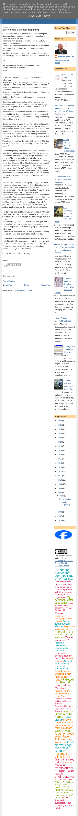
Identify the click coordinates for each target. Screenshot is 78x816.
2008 (60, 488)
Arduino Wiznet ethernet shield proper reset (68, 145)
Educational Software (64, 706)
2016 (60, 454)
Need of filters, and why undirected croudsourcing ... (63, 665)
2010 (60, 480)
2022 (60, 437)
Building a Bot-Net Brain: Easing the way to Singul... (64, 784)
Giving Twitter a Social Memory (62, 624)
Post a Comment (9, 281)
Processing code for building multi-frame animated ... (63, 701)
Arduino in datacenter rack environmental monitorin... (62, 646)
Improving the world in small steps (64, 634)
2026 (60, 421)
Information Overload (62, 687)
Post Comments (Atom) (23, 290)
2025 (60, 425)
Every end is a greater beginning (20, 29)
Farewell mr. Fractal (64, 681)
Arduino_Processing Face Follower (68, 349)
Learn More (35, 16)
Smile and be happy (64, 715)
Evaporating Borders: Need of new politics (63, 656)
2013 (60, 467)
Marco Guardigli (66, 56)
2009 (60, 484)
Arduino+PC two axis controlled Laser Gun (63, 693)
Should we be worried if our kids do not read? (63, 675)
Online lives (62, 730)
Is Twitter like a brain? (64, 639)
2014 (60, 463)
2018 (60, 450)
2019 (60, 446)
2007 (60, 493)
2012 (60, 471)
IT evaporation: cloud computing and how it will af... (64, 804)
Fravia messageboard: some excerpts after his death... (65, 723)
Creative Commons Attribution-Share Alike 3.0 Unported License (64, 562)
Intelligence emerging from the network (64, 619)
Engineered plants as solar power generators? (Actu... (64, 794)
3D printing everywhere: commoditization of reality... (64, 574)
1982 (60, 516)
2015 (60, 459)
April (62, 496)
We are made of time (64, 583)
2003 (60, 512)
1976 (60, 520)
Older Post (45, 285)
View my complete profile (65, 778)
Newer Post (7, 285)
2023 (60, 433)
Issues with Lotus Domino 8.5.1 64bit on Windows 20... (64, 605)
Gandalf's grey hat (64, 761)
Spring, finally (62, 788)
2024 (60, 429)
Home (26, 285)
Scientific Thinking (61, 612)
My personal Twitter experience (64, 600)
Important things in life (62, 755)
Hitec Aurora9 (65, 762)
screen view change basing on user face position (63, 587)
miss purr (68, 711)
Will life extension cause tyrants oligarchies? (63, 595)
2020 (60, 442)
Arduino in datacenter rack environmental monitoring (62, 179)
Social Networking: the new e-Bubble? (64, 746)
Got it (47, 16)
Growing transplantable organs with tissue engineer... (64, 771)
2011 (60, 476)
